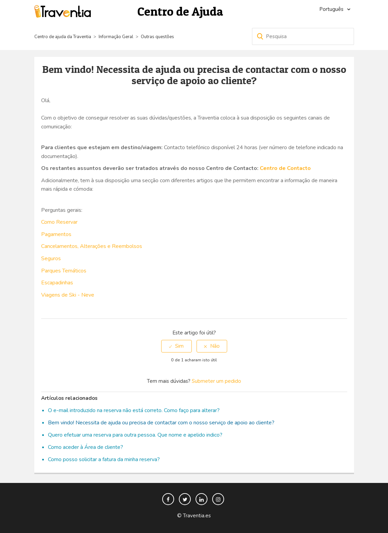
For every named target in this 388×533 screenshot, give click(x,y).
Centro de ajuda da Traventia (63, 37)
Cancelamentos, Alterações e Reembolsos (91, 246)
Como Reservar (59, 222)
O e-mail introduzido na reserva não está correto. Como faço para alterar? (134, 410)
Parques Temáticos (63, 271)
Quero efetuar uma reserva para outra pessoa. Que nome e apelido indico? (135, 435)
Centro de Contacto (285, 168)
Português (332, 9)
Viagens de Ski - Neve (67, 295)
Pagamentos (56, 234)
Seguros (51, 258)
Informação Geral (116, 37)
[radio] (176, 346)
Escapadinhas (57, 282)
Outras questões (157, 37)
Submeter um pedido (216, 381)
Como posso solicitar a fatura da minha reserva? (104, 459)
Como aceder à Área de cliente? (85, 447)
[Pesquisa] (303, 36)
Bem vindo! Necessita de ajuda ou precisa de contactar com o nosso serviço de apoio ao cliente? (161, 422)
